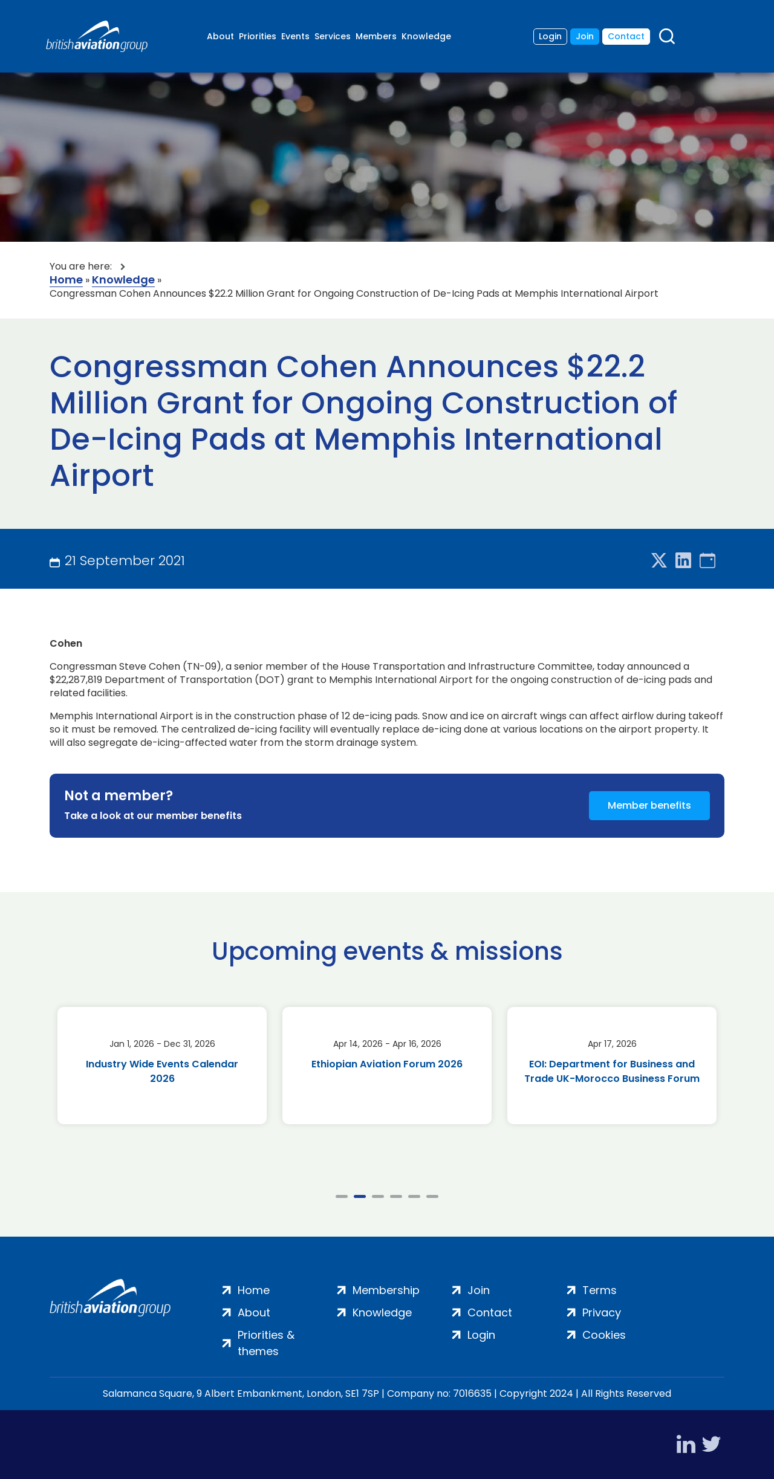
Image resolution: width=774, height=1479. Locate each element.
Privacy (601, 1312)
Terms (599, 1290)
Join (585, 36)
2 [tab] (360, 1196)
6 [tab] (432, 1196)
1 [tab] (342, 1196)
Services (332, 36)
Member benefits (649, 805)
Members (376, 36)
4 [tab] (396, 1196)
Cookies (604, 1334)
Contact (626, 36)
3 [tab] (378, 1196)
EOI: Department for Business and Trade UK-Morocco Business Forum (612, 1071)
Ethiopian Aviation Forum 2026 (387, 1064)
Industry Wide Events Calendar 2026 (162, 1071)
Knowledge (426, 36)
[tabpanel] (162, 1065)
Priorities (257, 36)
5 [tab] (414, 1196)
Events (295, 36)
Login (550, 36)
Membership (386, 1290)
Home (66, 280)
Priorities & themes (266, 1343)
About (220, 36)
